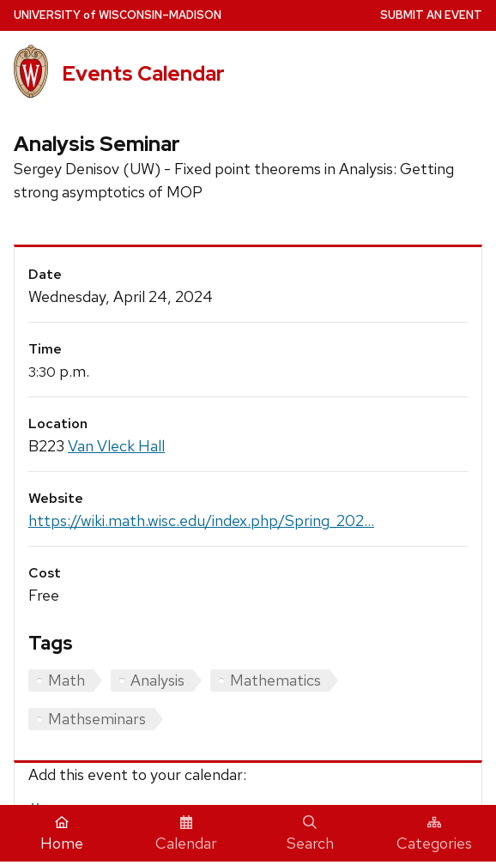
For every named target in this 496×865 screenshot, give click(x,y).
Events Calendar (143, 73)
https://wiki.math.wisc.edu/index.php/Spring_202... (201, 520)
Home (61, 834)
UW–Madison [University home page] (117, 15)
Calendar (186, 834)
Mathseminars (97, 719)
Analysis (157, 680)
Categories (434, 834)
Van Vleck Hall (116, 446)
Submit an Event (431, 15)
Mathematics (275, 680)
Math (66, 680)
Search (310, 834)
